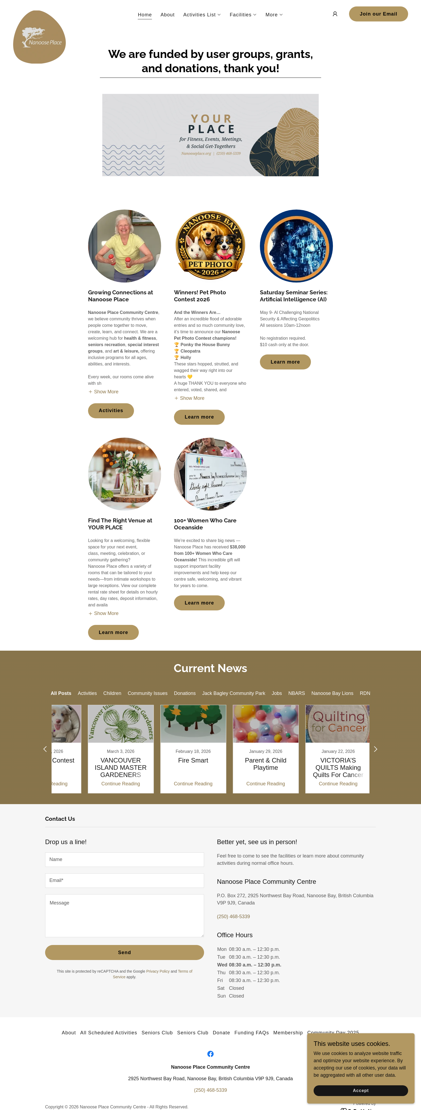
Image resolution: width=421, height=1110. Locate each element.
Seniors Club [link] (157, 1032)
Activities (111, 410)
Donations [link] (185, 693)
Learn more (199, 417)
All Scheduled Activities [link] (108, 1032)
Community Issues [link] (148, 693)
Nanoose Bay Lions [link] (332, 693)
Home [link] (145, 14)
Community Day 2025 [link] (333, 1032)
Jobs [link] (277, 693)
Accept (361, 1090)
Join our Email (378, 14)
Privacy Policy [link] (158, 971)
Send (124, 952)
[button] (202, 15)
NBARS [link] (296, 693)
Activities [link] (87, 693)
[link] (39, 12)
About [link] (168, 14)
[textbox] (124, 859)
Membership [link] (288, 1032)
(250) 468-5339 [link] (233, 916)
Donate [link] (221, 1032)
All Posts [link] (61, 693)
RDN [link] (365, 693)
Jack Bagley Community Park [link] (233, 693)
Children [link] (112, 693)
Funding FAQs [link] (251, 1032)
